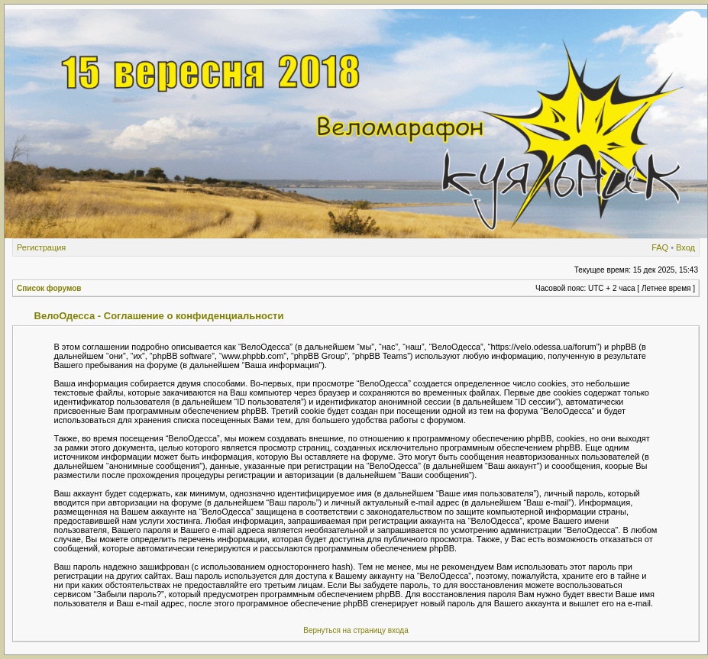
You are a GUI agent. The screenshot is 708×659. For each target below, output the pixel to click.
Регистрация (41, 247)
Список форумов (49, 288)
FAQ (659, 247)
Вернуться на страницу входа (355, 630)
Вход (685, 247)
